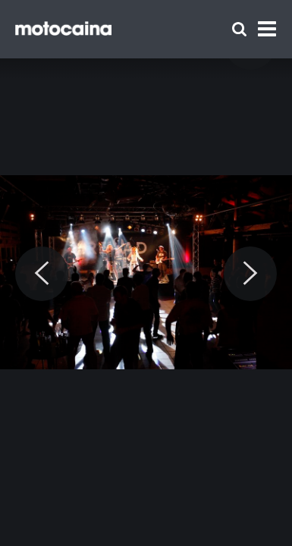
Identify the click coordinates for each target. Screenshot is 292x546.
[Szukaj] (239, 29)
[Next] (250, 273)
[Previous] (41, 273)
